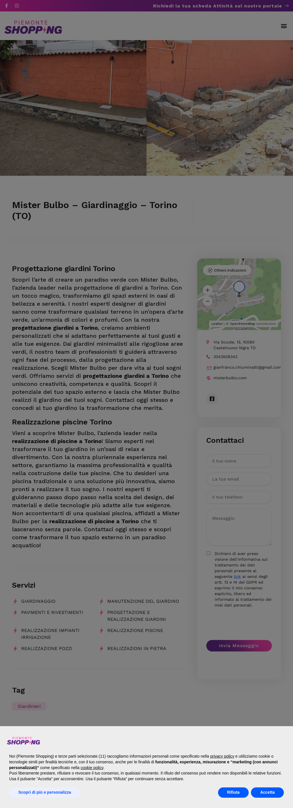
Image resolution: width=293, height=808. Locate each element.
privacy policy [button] (222, 756)
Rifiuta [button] (233, 792)
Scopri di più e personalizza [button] (44, 792)
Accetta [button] (267, 792)
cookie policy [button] (92, 767)
